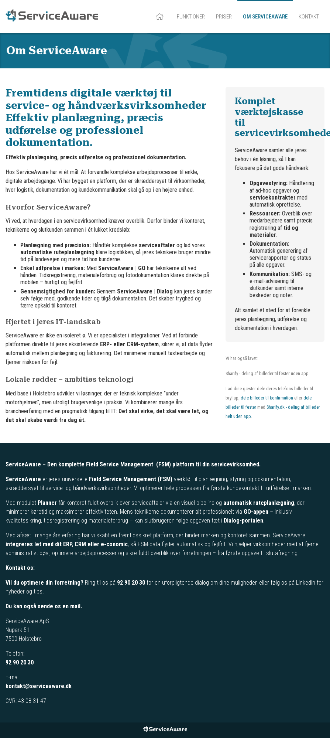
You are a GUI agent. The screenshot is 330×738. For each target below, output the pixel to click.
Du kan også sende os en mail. (44, 606)
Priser (224, 16)
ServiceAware (52, 16)
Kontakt (309, 16)
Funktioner (191, 16)
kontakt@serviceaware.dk (39, 686)
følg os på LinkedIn (293, 582)
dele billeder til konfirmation (267, 398)
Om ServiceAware (265, 16)
